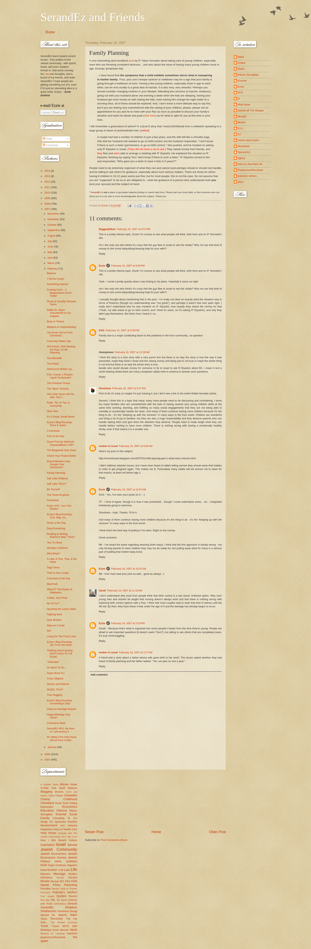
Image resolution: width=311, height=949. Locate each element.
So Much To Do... (56, 667)
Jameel (72, 844)
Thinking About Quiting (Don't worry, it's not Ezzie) (60, 653)
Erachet (61, 814)
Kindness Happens (66, 865)
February (52, 268)
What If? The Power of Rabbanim (59, 591)
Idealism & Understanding (61, 326)
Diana (241, 68)
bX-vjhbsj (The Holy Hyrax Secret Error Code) (62, 738)
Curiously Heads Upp (59, 341)
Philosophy (45, 892)
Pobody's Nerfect (65, 892)
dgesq (241, 158)
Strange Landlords (57, 547)
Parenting (70, 884)
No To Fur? (53, 603)
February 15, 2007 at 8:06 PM (128, 265)
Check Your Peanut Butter (61, 455)
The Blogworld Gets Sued (61, 450)
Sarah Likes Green (248, 140)
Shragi (73, 911)
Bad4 (62, 787)
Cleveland (47, 803)
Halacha (72, 825)
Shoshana (105, 388)
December (53, 213)
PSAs (56, 884)
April (50, 257)
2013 (47, 176)
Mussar (55, 881)
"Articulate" (53, 661)
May (50, 252)
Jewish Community (58, 849)
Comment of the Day (58, 578)
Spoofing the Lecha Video (61, 608)
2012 (47, 181)
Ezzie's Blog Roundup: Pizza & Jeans (59, 424)
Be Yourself (53, 489)
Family (44, 818)
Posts (47, 138)
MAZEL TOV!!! (55, 689)
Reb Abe (45, 900)
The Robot (53, 363)
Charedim (70, 795)
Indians (73, 840)
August (51, 235)
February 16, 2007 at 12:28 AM (132, 352)
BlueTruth (52, 583)
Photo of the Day (56, 522)
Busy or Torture (55, 321)
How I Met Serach (53, 840)
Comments (50, 145)
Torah (44, 926)
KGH (43, 865)
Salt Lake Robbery (57, 478)
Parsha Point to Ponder (64, 888)
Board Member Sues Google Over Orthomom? (58, 464)
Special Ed (244, 152)
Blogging (46, 791)
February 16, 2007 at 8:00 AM (136, 446)
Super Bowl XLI (55, 673)
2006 (47, 754)
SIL (53, 899)
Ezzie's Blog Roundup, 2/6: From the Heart (59, 643)
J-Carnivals (53, 430)
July (50, 241)
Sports (62, 914)
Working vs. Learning (52, 933)
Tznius (55, 926)
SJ (58, 899)
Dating (73, 803)
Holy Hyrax (48, 832)
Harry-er (58, 829)
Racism (73, 896)
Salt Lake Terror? (56, 483)
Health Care (70, 829)
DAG (102, 330)
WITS (65, 926)
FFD (240, 92)
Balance (51, 273)
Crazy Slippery (55, 678)
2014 (47, 170)
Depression (46, 806)
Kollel (43, 869)
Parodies (45, 888)
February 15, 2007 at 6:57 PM (133, 229)
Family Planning (56, 472)
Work (73, 929)
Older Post (217, 832)
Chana (59, 795)
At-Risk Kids (48, 787)
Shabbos (71, 907)
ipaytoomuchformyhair (53, 937)
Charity (45, 799)
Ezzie (102, 265)
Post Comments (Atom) (114, 839)
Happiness (46, 829)
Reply (102, 253)
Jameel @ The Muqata (251, 110)
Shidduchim (48, 911)
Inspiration (47, 844)
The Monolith (54, 358)
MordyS (72, 877)
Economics (69, 806)
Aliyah (73, 784)
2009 (47, 198)
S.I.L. (241, 128)
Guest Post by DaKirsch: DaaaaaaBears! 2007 (61, 443)
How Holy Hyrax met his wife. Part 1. (60, 395)
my (47, 73)
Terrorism (56, 918)
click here (150, 115)
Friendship (53, 500)
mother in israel (108, 446)
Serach (72, 903)
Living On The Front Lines (61, 636)
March (51, 263)
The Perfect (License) (64, 922)
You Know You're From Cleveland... (60, 334)
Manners (45, 873)
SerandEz (47, 907)
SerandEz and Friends (92, 17)
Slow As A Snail (55, 625)
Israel (61, 844)
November (53, 219)
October (52, 224)
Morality (60, 878)
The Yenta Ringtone (58, 494)
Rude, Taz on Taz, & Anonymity (58, 404)
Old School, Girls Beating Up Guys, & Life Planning (61, 349)
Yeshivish (71, 933)
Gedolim (72, 821)
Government (48, 825)
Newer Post (94, 832)
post (131, 60)
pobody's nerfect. (247, 175)
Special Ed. (48, 914)
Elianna (62, 810)
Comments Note (56, 723)
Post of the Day (55, 436)
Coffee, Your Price (57, 597)
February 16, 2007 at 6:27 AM (129, 388)
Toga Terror (53, 567)
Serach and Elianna (58, 683)
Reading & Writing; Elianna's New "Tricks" (61, 535)
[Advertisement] (155, 800)
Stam (73, 914)
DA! (49, 630)
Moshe (45, 881)
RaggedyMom (107, 229)
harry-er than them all (250, 164)
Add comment (99, 674)
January (52, 747)
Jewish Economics (53, 853)
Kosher (52, 869)
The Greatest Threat (58, 383)
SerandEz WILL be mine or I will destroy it (60, 730)
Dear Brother (54, 619)
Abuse (64, 784)
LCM (60, 869)
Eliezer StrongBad (248, 74)
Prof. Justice (47, 896)
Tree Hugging (54, 694)
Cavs (51, 795)
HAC (62, 825)
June (50, 246)
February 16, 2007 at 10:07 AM (128, 489)
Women (64, 929)
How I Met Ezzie (69, 837)
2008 (47, 203)
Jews (57, 861)
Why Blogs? (53, 553)
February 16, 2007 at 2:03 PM (128, 623)
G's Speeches (57, 821)
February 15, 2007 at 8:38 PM (122, 330)
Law (67, 869)
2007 (47, 209)
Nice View (52, 411)
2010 (47, 192)
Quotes (61, 896)
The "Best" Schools (58, 388)
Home (50, 32)
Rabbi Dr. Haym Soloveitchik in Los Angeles (59, 313)
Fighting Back (54, 614)
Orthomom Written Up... (60, 369)
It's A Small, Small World (60, 416)
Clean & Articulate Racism (61, 708)
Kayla (51, 865)
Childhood (70, 799)
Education (47, 810)
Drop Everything (56, 528)
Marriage (59, 873)
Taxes (43, 918)
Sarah (64, 900)
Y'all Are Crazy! (55, 278)
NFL (62, 881)
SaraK (102, 590)
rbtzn (241, 181)
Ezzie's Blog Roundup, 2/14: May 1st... (59, 516)
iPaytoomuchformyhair (250, 169)
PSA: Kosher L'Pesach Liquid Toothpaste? (60, 376)
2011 (47, 187)
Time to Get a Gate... (59, 572)
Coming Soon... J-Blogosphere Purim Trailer (59, 292)
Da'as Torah (62, 803)
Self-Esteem (60, 904)
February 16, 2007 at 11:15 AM (124, 590)
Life (74, 869)
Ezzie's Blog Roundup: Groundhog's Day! (59, 702)
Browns (59, 791)
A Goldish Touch (49, 784)
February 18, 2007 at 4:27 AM (136, 652)
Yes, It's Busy (54, 542)
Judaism (71, 861)
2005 (47, 759)
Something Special (57, 284)
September (54, 230)
